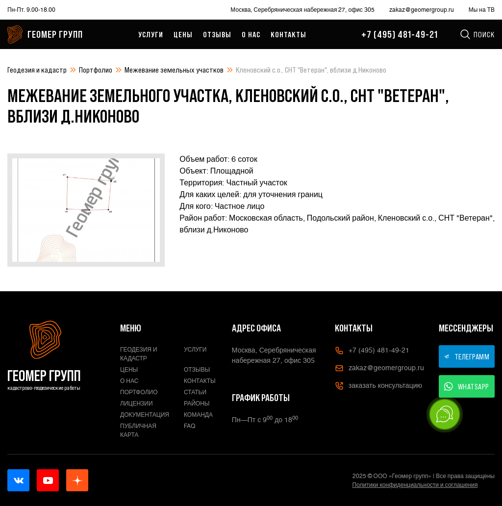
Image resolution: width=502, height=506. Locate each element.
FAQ (190, 426)
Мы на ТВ (482, 9)
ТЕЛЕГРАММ (466, 356)
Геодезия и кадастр (37, 69)
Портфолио (95, 69)
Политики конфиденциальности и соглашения (415, 484)
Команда (198, 414)
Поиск (477, 34)
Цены (183, 34)
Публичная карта (138, 430)
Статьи (195, 392)
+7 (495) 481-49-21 (399, 34)
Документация (144, 414)
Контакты (288, 34)
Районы (196, 403)
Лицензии (136, 403)
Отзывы (217, 34)
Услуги (150, 34)
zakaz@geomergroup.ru (421, 9)
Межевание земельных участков (174, 69)
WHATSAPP (466, 386)
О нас (251, 34)
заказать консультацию (378, 385)
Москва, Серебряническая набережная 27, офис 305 (302, 9)
